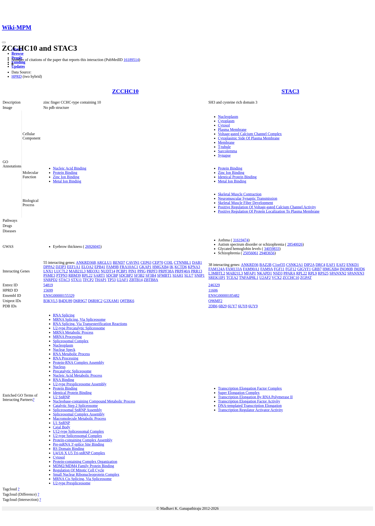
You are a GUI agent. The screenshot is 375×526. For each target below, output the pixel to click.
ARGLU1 (104, 262)
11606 (213, 290)
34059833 (271, 249)
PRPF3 (152, 271)
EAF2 (340, 265)
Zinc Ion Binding (66, 177)
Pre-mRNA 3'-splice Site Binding (78, 444)
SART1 (99, 275)
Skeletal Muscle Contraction (239, 194)
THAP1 (101, 280)
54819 (48, 285)
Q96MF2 (215, 301)
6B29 (222, 306)
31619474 (240, 240)
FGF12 (291, 269)
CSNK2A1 (294, 265)
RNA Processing (65, 358)
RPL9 (312, 273)
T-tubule (224, 147)
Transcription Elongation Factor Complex (250, 388)
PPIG (142, 271)
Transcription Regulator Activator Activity (250, 410)
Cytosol (224, 125)
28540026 (295, 244)
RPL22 (87, 275)
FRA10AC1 (129, 267)
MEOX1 (93, 271)
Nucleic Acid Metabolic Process (77, 375)
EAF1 (330, 265)
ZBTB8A (151, 280)
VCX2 (277, 278)
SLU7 (188, 275)
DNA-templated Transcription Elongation (250, 406)
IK (172, 267)
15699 (48, 290)
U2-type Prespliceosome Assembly (79, 384)
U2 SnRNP (61, 397)
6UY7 (232, 306)
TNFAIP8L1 (249, 278)
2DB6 (212, 306)
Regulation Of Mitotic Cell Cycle (78, 470)
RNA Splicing (63, 315)
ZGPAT (306, 278)
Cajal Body (61, 427)
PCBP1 (121, 271)
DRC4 (320, 265)
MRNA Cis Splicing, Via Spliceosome (82, 479)
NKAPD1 (264, 273)
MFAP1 (250, 273)
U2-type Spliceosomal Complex (77, 436)
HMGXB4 (160, 267)
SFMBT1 (164, 275)
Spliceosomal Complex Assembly (79, 414)
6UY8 (242, 306)
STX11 (76, 280)
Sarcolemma (227, 151)
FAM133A (234, 269)
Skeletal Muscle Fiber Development (245, 203)
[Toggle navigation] (4, 42)
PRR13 (196, 271)
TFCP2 (88, 280)
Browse (17, 53)
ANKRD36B (86, 262)
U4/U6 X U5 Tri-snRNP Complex (79, 453)
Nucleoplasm (228, 117)
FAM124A (216, 269)
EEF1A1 (73, 267)
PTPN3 (61, 275)
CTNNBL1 (182, 262)
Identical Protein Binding (237, 177)
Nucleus (59, 367)
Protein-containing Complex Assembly (82, 440)
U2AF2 (265, 278)
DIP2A (309, 265)
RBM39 (74, 275)
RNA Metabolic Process (71, 354)
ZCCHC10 (125, 91)
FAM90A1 (251, 269)
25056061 (250, 253)
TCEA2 (232, 278)
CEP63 (146, 262)
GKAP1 (145, 267)
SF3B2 (139, 275)
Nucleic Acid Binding (69, 168)
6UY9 (253, 306)
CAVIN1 (133, 262)
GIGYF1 (304, 269)
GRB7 (317, 269)
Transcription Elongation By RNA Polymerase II (255, 397)
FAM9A (266, 269)
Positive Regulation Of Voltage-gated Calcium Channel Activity (267, 207)
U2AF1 (122, 280)
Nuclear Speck (64, 350)
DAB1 (197, 262)
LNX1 (48, 271)
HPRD (16, 76)
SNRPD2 (50, 280)
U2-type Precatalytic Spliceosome (79, 328)
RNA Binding (63, 380)
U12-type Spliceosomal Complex (78, 431)
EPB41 (99, 267)
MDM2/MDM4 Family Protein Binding (83, 466)
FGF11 (279, 269)
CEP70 (157, 262)
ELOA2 (87, 267)
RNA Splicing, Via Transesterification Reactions (90, 324)
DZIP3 (61, 267)
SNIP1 (199, 275)
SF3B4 (150, 275)
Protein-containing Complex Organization (85, 462)
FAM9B (112, 267)
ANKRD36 (250, 265)
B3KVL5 (50, 301)
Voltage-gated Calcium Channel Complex (250, 134)
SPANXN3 (355, 273)
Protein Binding (65, 173)
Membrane (226, 142)
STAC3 (290, 91)
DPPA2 (49, 267)
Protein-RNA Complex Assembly (78, 362)
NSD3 (277, 273)
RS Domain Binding (68, 449)
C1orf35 (278, 265)
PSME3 (49, 275)
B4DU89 (65, 301)
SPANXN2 (338, 273)
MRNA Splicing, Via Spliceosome (79, 319)
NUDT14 (108, 271)
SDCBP (112, 275)
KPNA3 (194, 267)
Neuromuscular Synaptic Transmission (247, 198)
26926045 (92, 246)
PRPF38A (166, 271)
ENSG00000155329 (58, 295)
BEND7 (119, 262)
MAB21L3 (77, 271)
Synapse (224, 155)
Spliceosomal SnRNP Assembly (77, 410)
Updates (18, 66)
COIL (168, 262)
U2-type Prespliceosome (71, 483)
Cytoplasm (226, 121)
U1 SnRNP (61, 423)
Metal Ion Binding (67, 181)
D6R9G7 (80, 301)
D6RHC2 (95, 301)
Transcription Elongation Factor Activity (249, 401)
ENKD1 (353, 265)
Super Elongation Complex (238, 393)
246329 (214, 285)
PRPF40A (182, 271)
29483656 (267, 253)
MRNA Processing (67, 337)
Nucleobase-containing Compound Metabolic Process (94, 401)
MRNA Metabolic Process (73, 332)
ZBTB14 (136, 280)
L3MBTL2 (216, 273)
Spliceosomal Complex (70, 341)
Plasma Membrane (232, 129)
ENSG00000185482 (223, 295)
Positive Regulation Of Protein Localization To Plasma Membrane (269, 211)
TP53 (111, 280)
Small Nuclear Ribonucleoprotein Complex (86, 474)
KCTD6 (181, 267)
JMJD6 (359, 269)
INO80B (346, 269)
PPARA (289, 273)
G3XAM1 (111, 301)
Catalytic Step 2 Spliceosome (75, 406)
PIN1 (132, 271)
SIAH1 (177, 275)
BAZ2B (265, 265)
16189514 (131, 60)
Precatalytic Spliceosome (72, 371)
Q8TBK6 (127, 301)
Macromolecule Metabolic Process (79, 418)
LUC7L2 (61, 271)
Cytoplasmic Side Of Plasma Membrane (249, 138)
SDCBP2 (126, 275)
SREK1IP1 (216, 278)
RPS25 (323, 273)
